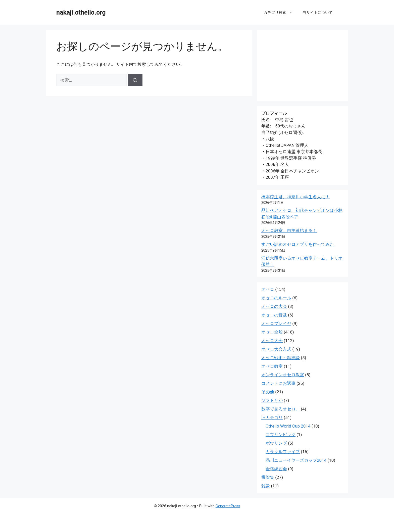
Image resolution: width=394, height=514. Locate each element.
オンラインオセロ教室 (282, 374)
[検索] (135, 80)
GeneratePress (228, 506)
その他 (267, 391)
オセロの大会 (274, 306)
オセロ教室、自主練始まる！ (289, 230)
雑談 (265, 485)
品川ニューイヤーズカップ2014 (296, 460)
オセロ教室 (272, 366)
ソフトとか (272, 400)
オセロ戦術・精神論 (280, 357)
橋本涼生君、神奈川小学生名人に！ (295, 196)
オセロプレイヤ (276, 323)
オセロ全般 (272, 332)
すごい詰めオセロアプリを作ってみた (297, 244)
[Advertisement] (302, 65)
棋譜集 (267, 477)
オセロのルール (276, 297)
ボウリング (276, 443)
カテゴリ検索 (281, 12)
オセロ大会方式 (276, 349)
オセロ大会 (272, 340)
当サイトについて (318, 12)
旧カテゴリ (272, 417)
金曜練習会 (276, 468)
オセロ (267, 289)
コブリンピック (281, 434)
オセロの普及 (274, 314)
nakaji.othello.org (81, 12)
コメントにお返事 (278, 383)
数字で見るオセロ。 (280, 408)
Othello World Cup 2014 (288, 426)
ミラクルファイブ (283, 451)
